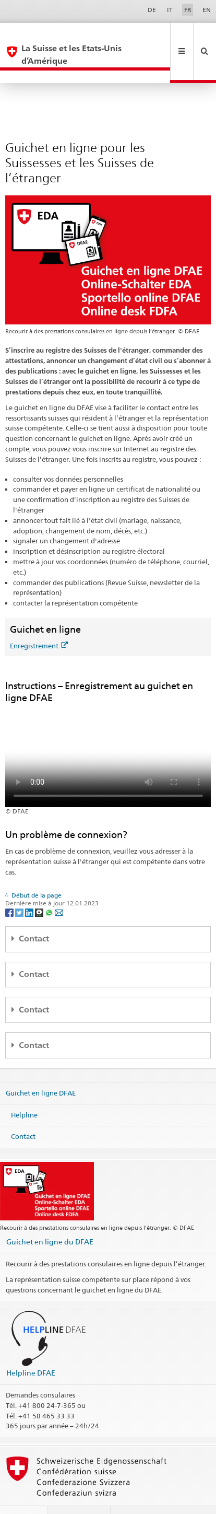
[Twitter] (20, 887)
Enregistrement (39, 620)
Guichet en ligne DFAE (41, 1068)
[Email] (59, 887)
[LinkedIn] (30, 887)
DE (152, 10)
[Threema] (40, 887)
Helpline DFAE (30, 1347)
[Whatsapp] (50, 887)
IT (170, 10)
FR (187, 10)
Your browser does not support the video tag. (108, 730)
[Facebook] (10, 887)
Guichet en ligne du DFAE (49, 1216)
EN (206, 10)
